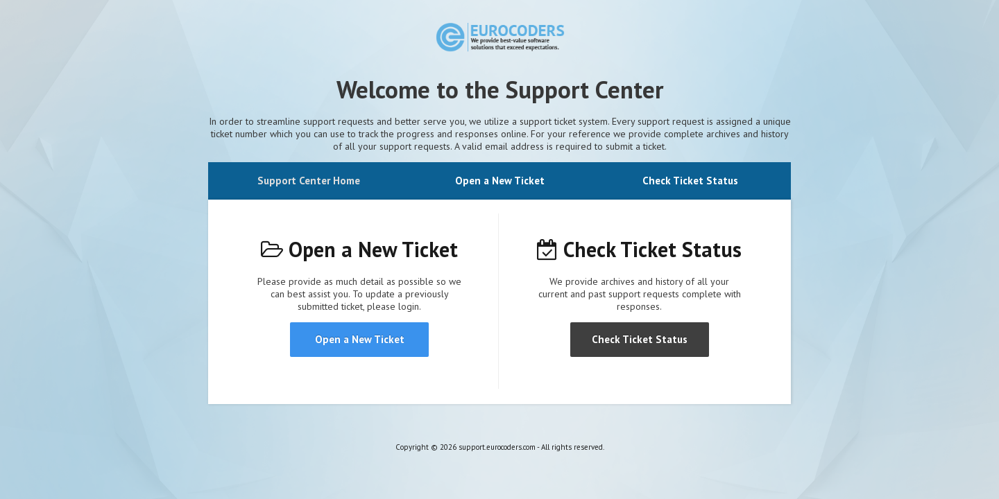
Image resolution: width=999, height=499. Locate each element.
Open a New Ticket (500, 180)
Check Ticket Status (690, 180)
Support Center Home (308, 180)
